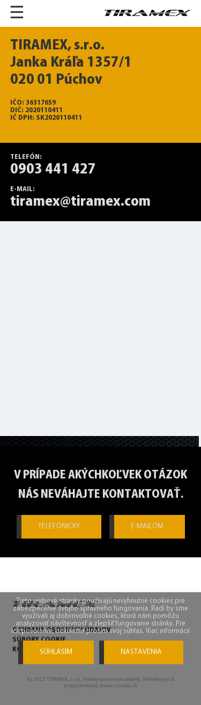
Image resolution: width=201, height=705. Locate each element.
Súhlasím (56, 652)
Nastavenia (141, 652)
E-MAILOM (147, 526)
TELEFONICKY (59, 526)
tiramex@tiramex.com (80, 202)
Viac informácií (168, 631)
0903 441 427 (53, 170)
